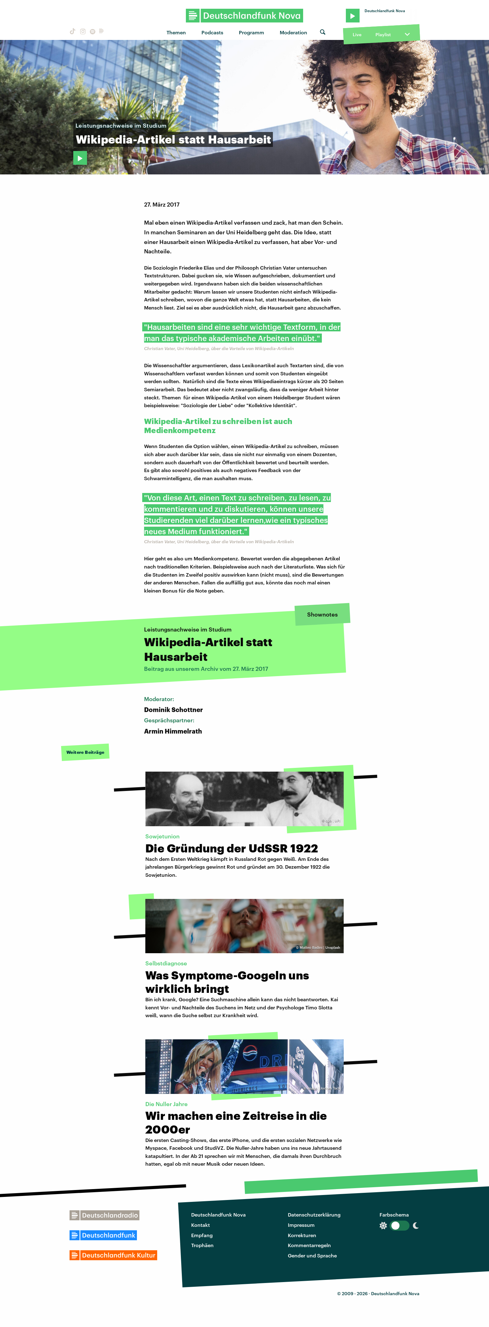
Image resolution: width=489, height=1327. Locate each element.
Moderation (293, 32)
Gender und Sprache (312, 1255)
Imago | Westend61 (468, 169)
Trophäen (202, 1245)
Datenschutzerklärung (314, 1214)
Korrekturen (302, 1235)
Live (357, 34)
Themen (176, 32)
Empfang (202, 1235)
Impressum (301, 1225)
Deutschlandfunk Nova (218, 1214)
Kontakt (200, 1225)
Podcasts (212, 32)
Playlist (383, 34)
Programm (251, 32)
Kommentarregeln (309, 1245)
